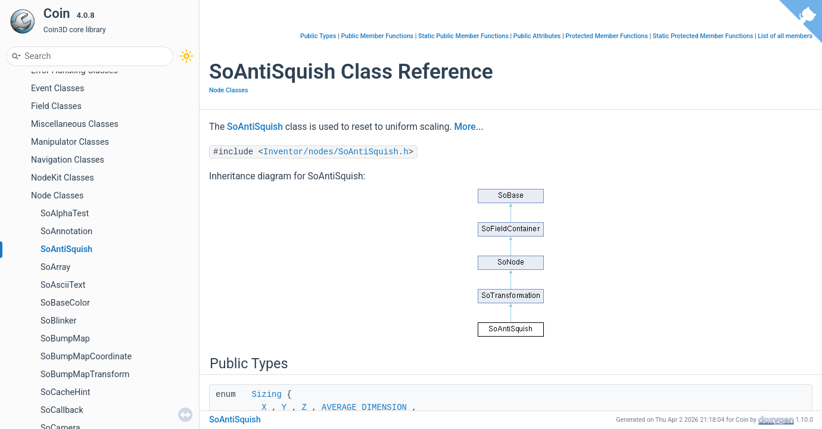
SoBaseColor (65, 303)
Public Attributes (537, 36)
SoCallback (62, 410)
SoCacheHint (65, 392)
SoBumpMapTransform (85, 374)
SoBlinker (58, 321)
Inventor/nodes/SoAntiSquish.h (336, 152)
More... (468, 127)
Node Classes (57, 196)
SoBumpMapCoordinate (86, 357)
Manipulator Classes (70, 142)
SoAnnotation (66, 231)
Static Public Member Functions (463, 36)
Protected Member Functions (606, 36)
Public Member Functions (377, 36)
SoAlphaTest (65, 214)
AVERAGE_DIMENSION (364, 407)
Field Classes (56, 106)
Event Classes (57, 88)
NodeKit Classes (62, 178)
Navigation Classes (67, 160)
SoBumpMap (65, 339)
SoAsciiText (63, 285)
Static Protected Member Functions (703, 36)
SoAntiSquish (66, 249)
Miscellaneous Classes (75, 124)
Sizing (266, 394)
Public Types (318, 36)
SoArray (55, 267)
